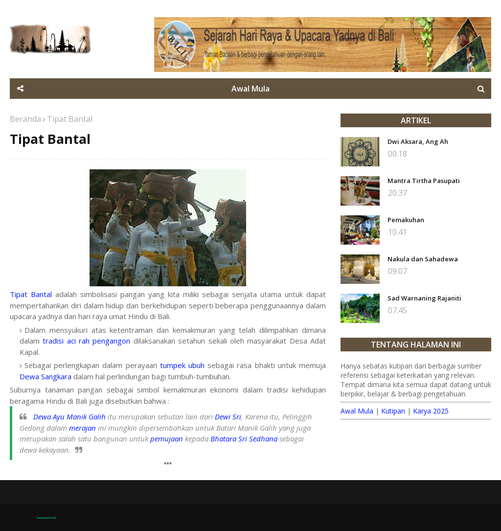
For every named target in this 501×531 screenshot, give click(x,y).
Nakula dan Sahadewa (422, 258)
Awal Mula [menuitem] (250, 88)
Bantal (41, 294)
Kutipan (393, 411)
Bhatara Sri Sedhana (243, 438)
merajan (82, 428)
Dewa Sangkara (45, 376)
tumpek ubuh (182, 365)
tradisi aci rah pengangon (86, 341)
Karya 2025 (431, 411)
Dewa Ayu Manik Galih (69, 416)
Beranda (25, 119)
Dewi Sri (228, 416)
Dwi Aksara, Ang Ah (417, 141)
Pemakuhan (405, 219)
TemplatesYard (46, 518)
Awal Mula (357, 411)
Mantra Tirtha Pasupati (423, 180)
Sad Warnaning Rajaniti (424, 298)
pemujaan (166, 438)
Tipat (18, 294)
